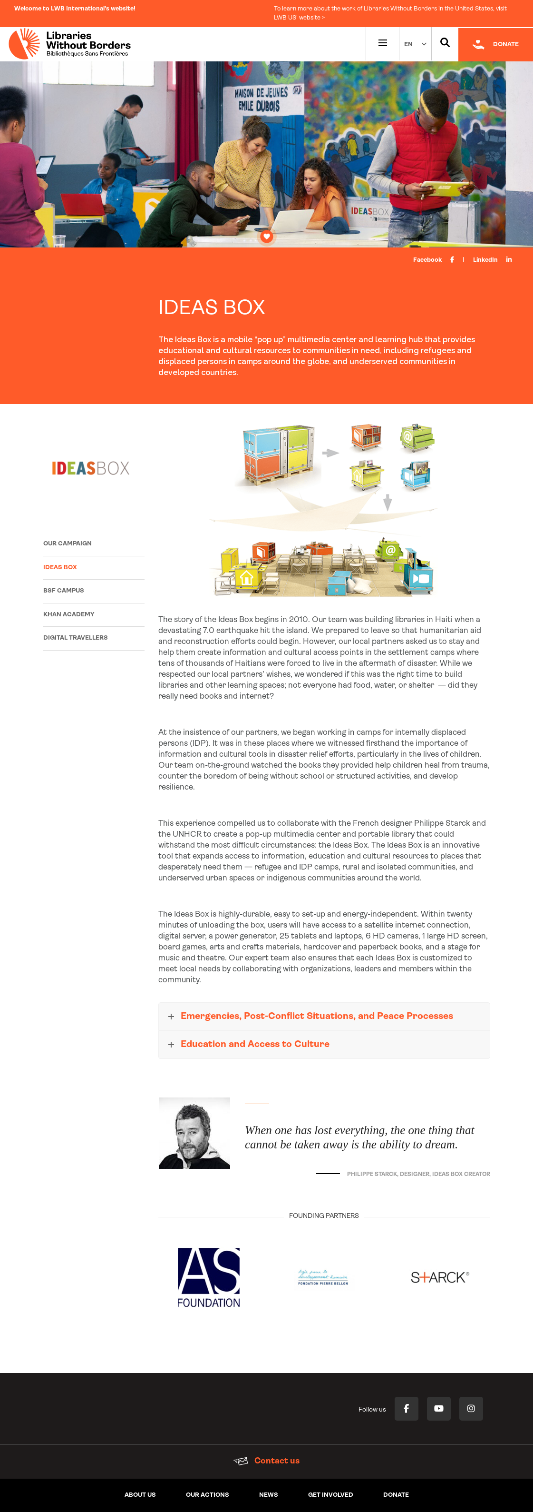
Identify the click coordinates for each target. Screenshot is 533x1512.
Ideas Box (60, 567)
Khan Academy (68, 615)
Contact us (266, 1461)
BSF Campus (63, 591)
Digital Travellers (75, 638)
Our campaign (67, 544)
